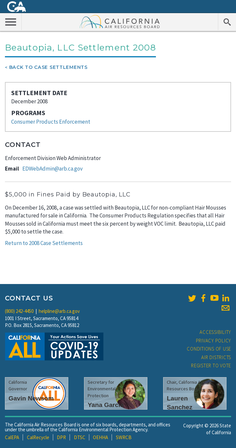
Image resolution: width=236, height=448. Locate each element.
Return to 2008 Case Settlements (44, 243)
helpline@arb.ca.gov (59, 311)
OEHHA (100, 437)
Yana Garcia (106, 404)
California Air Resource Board (120, 21)
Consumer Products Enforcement (50, 121)
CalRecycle (38, 437)
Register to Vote (211, 365)
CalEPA (12, 437)
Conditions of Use (209, 349)
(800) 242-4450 (19, 311)
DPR (61, 437)
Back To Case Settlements (48, 67)
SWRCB (124, 437)
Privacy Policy (213, 340)
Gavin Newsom (31, 398)
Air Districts (216, 357)
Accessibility (215, 332)
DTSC (79, 437)
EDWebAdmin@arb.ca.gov (52, 168)
